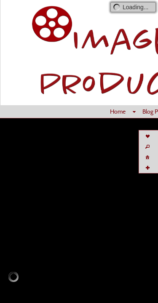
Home (118, 111)
